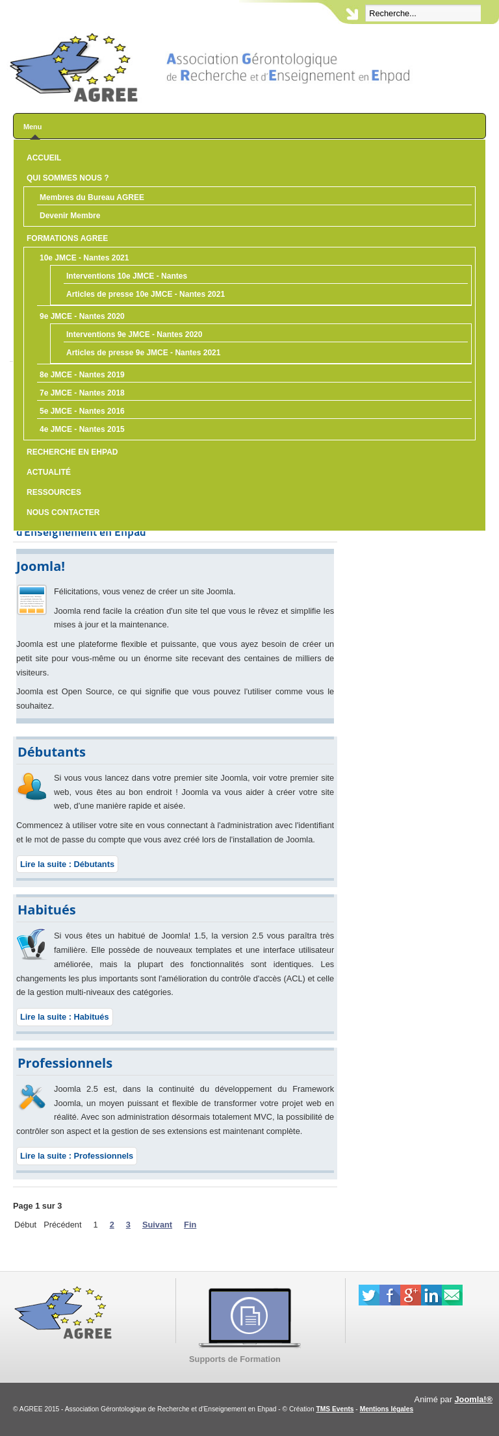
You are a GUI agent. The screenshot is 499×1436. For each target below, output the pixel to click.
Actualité (49, 472)
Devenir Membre (70, 215)
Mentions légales (386, 1409)
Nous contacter (63, 512)
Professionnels (65, 1063)
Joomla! (40, 566)
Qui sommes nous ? (68, 178)
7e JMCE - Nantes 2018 (82, 392)
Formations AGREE (67, 238)
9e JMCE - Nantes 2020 (82, 316)
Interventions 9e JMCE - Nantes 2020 (134, 334)
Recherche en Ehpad (72, 452)
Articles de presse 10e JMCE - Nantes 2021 (145, 294)
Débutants (52, 752)
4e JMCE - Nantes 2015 (82, 429)
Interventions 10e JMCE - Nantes (126, 276)
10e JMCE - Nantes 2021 (84, 257)
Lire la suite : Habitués (64, 1017)
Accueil (44, 157)
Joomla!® (474, 1399)
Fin (190, 1224)
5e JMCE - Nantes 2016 (82, 411)
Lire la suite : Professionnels (76, 1156)
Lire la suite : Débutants (67, 864)
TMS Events (335, 1409)
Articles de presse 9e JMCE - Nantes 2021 (143, 352)
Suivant (157, 1224)
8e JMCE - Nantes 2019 (82, 374)
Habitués (47, 909)
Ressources (54, 492)
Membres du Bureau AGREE (92, 197)
